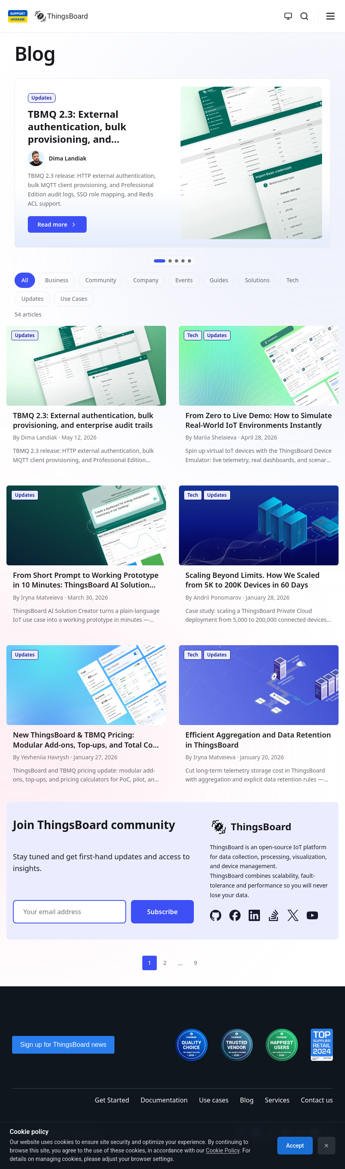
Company (145, 280)
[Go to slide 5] (189, 261)
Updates (32, 298)
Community (100, 280)
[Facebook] (235, 916)
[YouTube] (312, 916)
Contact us (317, 1100)
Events (184, 280)
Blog (247, 1100)
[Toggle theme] (288, 16)
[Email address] (69, 911)
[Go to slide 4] (183, 261)
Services (277, 1100)
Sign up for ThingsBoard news (63, 1044)
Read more (62, 226)
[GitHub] (215, 916)
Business (57, 280)
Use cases (214, 1100)
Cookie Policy (222, 1150)
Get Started (112, 1100)
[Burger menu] (330, 16)
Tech (293, 280)
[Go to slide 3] (176, 261)
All (24, 280)
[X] (293, 916)
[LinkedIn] (254, 916)
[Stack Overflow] (273, 916)
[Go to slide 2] (170, 261)
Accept (295, 1145)
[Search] (304, 16)
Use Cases (73, 298)
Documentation (164, 1100)
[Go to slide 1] (159, 261)
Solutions (257, 280)
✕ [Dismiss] (326, 1145)
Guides (219, 280)
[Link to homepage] (61, 16)
